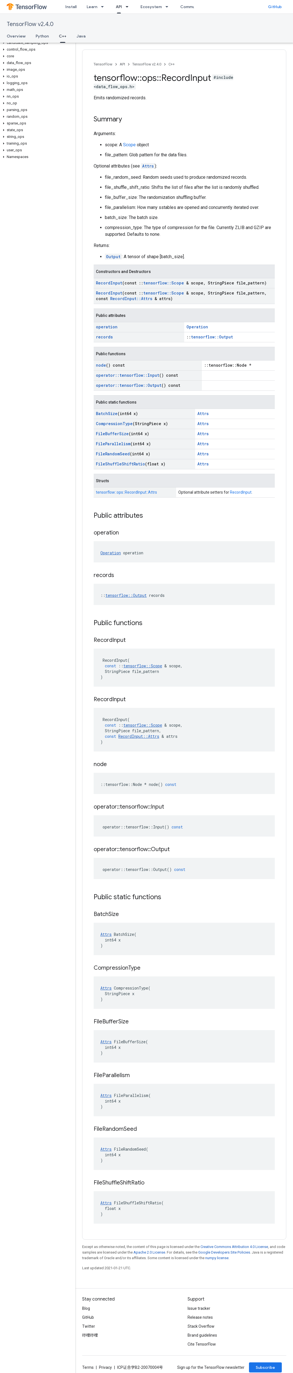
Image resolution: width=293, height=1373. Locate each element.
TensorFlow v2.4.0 (30, 24)
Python (42, 36)
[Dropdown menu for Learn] (104, 6)
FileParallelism (113, 443)
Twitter (88, 1326)
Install (71, 6)
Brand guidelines (202, 1335)
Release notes (200, 1317)
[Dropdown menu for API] (128, 6)
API (122, 64)
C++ (172, 64)
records (104, 337)
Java (81, 36)
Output (113, 256)
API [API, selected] (119, 6)
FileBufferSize (112, 433)
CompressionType (114, 423)
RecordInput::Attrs (131, 298)
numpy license (217, 1258)
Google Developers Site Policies (224, 1252)
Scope (129, 144)
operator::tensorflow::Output (129, 385)
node (101, 365)
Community (191, 6)
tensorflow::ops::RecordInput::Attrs (126, 492)
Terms (88, 1367)
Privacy (105, 1367)
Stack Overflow (201, 1326)
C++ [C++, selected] (62, 36)
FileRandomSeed (113, 453)
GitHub (275, 6)
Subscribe (265, 1367)
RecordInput (109, 283)
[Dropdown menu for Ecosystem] (168, 6)
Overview (16, 36)
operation (106, 326)
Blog (86, 1308)
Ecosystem (151, 6)
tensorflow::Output (212, 337)
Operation (197, 326)
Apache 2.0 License (149, 1252)
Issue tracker (199, 1308)
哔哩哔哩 (90, 1335)
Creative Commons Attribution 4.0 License (234, 1247)
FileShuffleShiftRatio (120, 464)
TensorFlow (103, 64)
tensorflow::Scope (163, 283)
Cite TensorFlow (202, 1344)
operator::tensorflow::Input (127, 375)
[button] (36, 42)
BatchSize (106, 413)
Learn (92, 6)
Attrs (148, 166)
